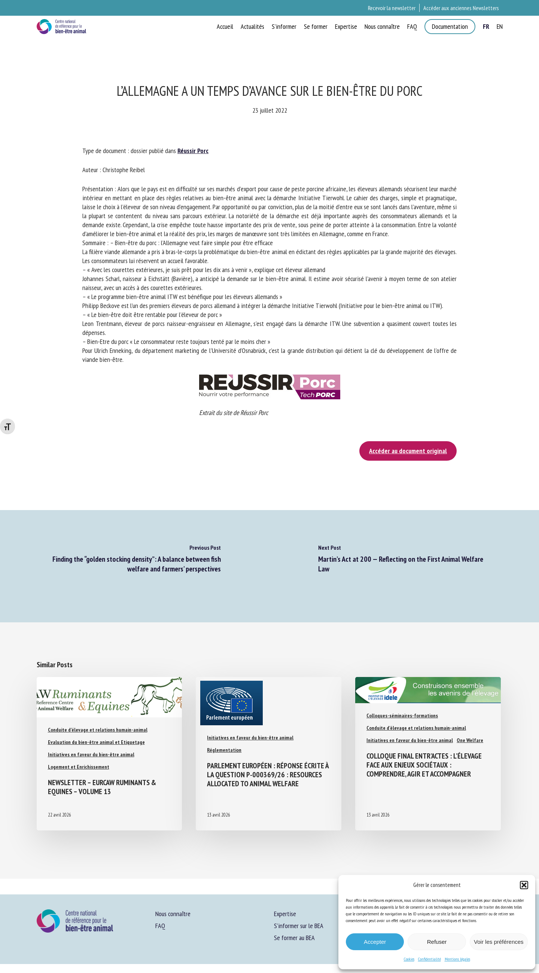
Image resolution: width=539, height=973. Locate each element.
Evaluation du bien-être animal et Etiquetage (96, 742)
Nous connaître (173, 913)
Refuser (437, 942)
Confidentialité (429, 959)
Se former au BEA (294, 937)
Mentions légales (457, 959)
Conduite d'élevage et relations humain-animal (97, 729)
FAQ (160, 925)
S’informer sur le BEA (298, 925)
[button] (524, 885)
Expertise (285, 913)
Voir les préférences (499, 942)
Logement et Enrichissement (78, 766)
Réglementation (224, 750)
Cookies (409, 959)
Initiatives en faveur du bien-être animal (91, 754)
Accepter (375, 942)
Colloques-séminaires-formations (402, 715)
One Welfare (470, 740)
